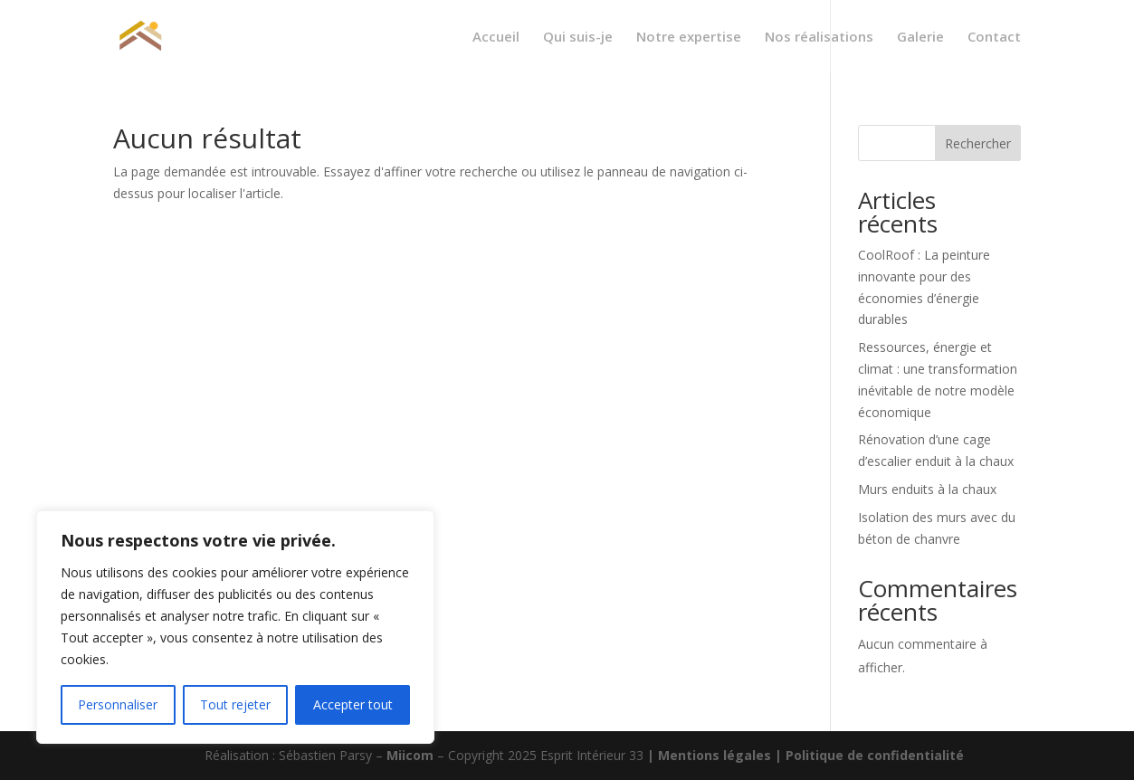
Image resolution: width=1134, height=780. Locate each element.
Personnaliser (117, 704)
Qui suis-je (578, 37)
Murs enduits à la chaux (927, 489)
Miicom (411, 755)
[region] (235, 627)
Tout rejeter (235, 704)
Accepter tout (353, 704)
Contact (994, 37)
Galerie (920, 37)
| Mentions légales (711, 755)
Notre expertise (688, 37)
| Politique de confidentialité (869, 755)
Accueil (495, 37)
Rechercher (978, 143)
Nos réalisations (819, 37)
